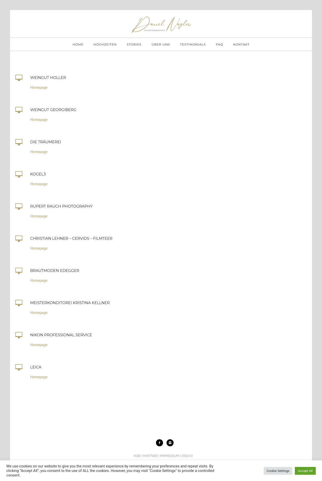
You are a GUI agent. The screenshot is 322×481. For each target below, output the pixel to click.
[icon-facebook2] (161, 442)
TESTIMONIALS (193, 44)
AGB (137, 456)
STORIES (134, 44)
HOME (77, 44)
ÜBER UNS (160, 44)
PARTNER (150, 456)
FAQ (219, 44)
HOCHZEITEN (104, 44)
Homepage (38, 87)
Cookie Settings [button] (278, 471)
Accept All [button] (305, 471)
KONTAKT (241, 44)
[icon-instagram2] (170, 442)
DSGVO (186, 456)
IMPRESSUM (169, 456)
